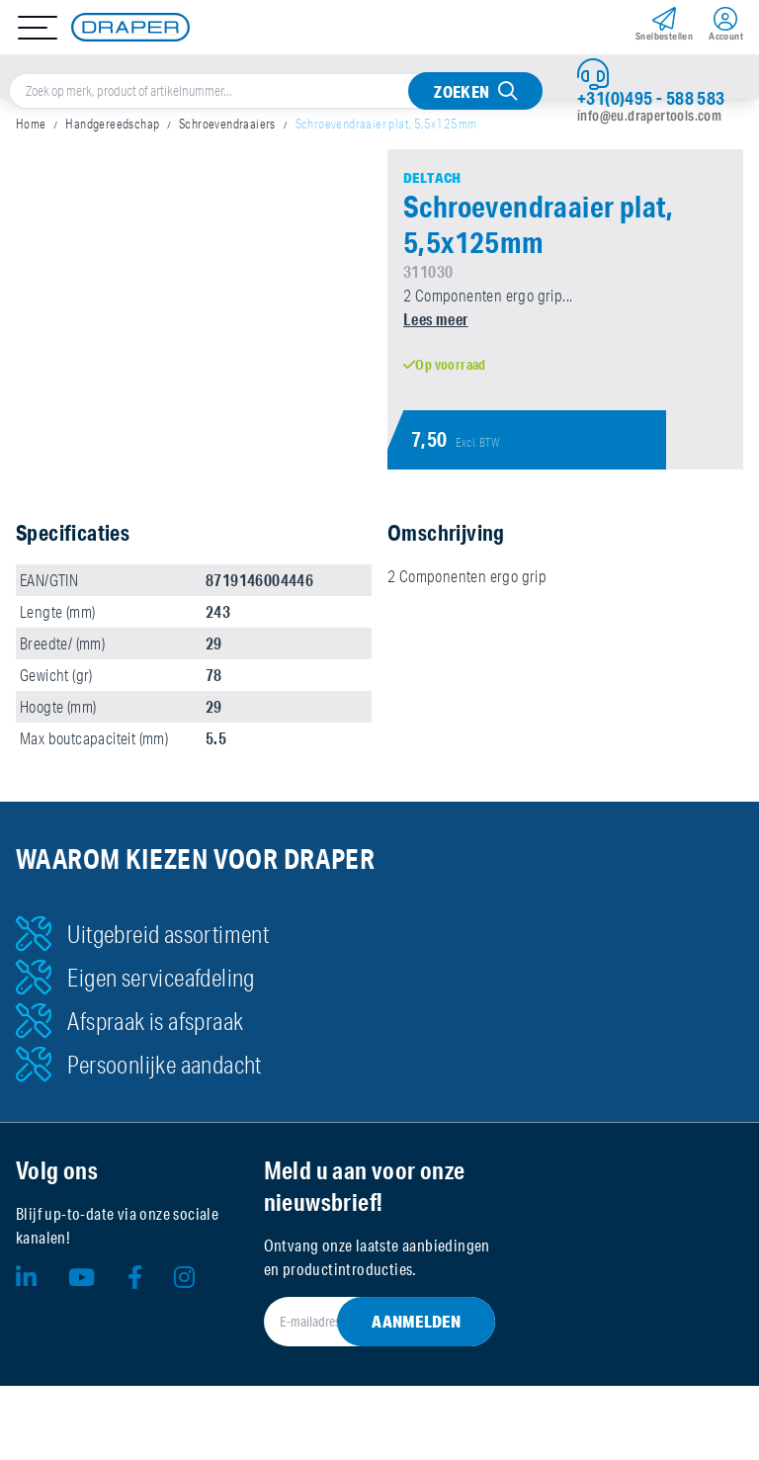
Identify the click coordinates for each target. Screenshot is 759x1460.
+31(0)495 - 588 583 (651, 98)
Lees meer (435, 318)
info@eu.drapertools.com (649, 116)
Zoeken (461, 91)
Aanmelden (416, 1321)
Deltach (432, 178)
